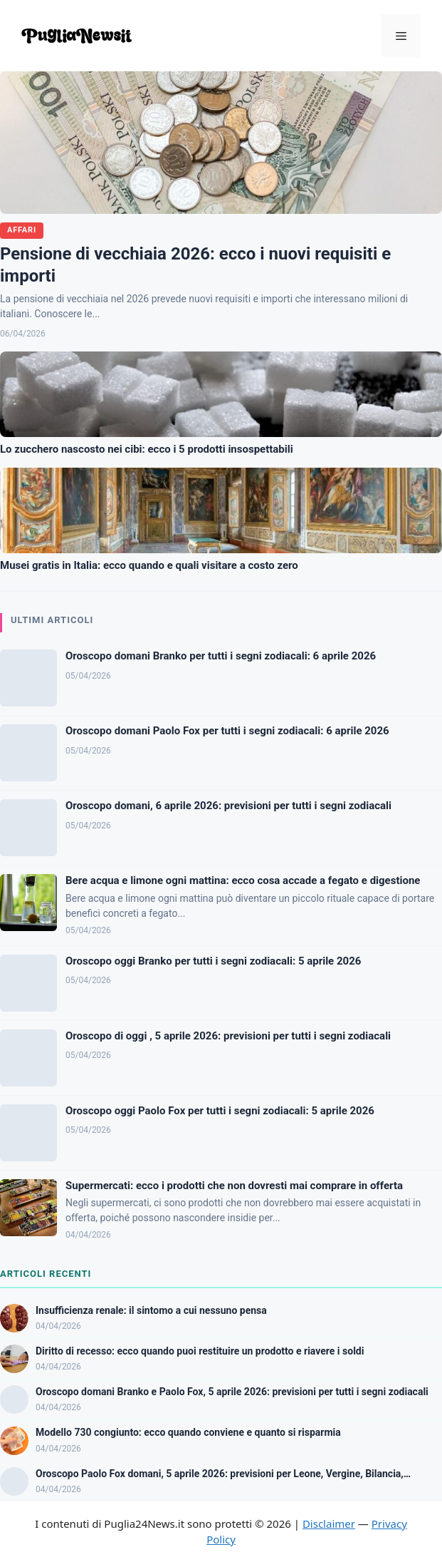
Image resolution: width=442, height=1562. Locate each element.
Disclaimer (328, 1523)
